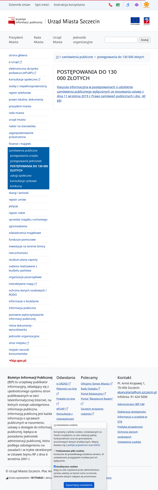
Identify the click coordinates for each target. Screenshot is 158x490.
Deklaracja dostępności (131, 411)
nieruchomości (18, 253)
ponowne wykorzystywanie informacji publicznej (26, 317)
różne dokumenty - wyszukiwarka (21, 327)
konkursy (16, 186)
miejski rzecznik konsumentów (19, 352)
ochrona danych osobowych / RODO (28, 292)
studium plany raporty (23, 259)
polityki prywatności (77, 445)
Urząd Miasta (57, 39)
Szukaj (144, 40)
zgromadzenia (18, 226)
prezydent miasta (20, 106)
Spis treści (42, 5)
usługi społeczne (21, 175)
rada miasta (16, 113)
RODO (96, 445)
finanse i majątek (20, 144)
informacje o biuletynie (24, 301)
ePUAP (62, 408)
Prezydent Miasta (16, 39)
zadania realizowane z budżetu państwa (23, 268)
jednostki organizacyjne (24, 336)
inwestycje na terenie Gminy (27, 246)
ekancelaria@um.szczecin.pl (137, 392)
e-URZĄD (63, 383)
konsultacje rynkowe (23, 181)
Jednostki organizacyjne (83, 39)
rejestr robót (17, 213)
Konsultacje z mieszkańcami (65, 419)
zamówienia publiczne (23, 150)
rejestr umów (17, 199)
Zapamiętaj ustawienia (79, 485)
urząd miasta (17, 119)
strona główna (18, 55)
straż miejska (19, 343)
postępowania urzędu (24, 155)
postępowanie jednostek (26, 161)
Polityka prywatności (130, 427)
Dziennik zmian (19, 5)
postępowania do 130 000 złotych (29, 168)
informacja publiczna (22, 308)
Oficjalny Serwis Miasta (96, 383)
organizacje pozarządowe (25, 277)
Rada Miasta (38, 39)
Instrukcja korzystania (69, 5)
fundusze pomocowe (22, 239)
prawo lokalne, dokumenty (26, 99)
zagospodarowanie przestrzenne (21, 135)
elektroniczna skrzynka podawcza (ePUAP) (23, 71)
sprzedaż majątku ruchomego (28, 219)
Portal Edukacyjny (93, 393)
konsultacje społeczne (24, 79)
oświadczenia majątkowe (25, 233)
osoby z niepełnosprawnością (28, 86)
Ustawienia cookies (129, 442)
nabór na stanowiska (22, 126)
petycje (13, 206)
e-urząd (15, 62)
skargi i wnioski (19, 193)
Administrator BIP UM (130, 404)
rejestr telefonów (20, 93)
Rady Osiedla (90, 388)
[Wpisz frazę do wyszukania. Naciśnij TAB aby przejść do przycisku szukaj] (121, 40)
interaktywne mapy (23, 284)
